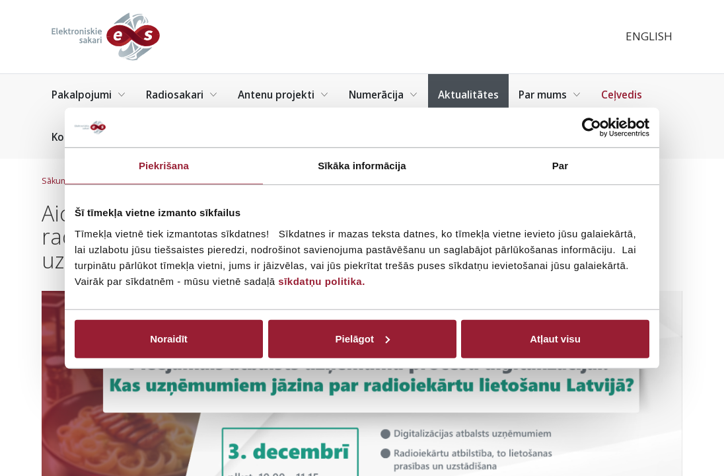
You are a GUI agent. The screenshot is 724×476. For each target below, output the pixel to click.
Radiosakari (182, 95)
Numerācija (383, 95)
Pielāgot (363, 338)
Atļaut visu (555, 338)
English (649, 36)
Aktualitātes (468, 95)
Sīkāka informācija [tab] (362, 165)
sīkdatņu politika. (321, 280)
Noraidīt (169, 338)
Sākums (57, 180)
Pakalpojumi (89, 95)
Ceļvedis (621, 95)
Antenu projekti (283, 95)
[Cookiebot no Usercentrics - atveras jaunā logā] (591, 128)
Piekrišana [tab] (164, 165)
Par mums (550, 95)
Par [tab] (560, 165)
